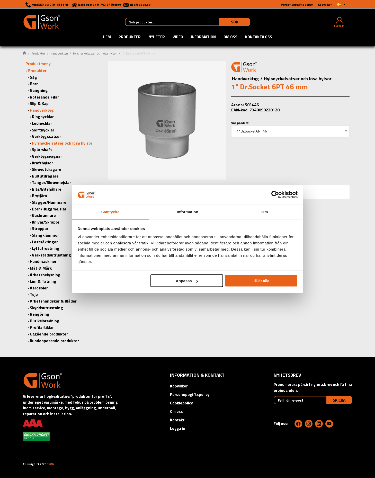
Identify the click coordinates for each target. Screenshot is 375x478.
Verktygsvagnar (47, 156)
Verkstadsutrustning (51, 255)
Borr (34, 84)
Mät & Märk (41, 268)
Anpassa (187, 281)
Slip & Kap (39, 103)
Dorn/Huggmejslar (49, 209)
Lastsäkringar (45, 242)
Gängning (39, 90)
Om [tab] (264, 211)
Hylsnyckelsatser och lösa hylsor (95, 53)
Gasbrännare (44, 215)
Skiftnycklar (43, 130)
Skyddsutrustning (46, 308)
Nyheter (156, 37)
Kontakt (177, 420)
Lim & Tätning (43, 281)
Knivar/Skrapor (45, 222)
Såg (33, 77)
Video (178, 37)
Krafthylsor (42, 163)
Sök (234, 22)
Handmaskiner (43, 261)
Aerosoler (39, 288)
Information (203, 37)
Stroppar (40, 228)
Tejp (34, 294)
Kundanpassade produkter (54, 341)
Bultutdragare (45, 176)
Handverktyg (59, 53)
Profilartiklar (42, 327)
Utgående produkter (49, 334)
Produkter (130, 37)
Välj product (240, 122)
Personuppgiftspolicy (189, 394)
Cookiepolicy (181, 403)
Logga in (177, 428)
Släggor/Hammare (49, 202)
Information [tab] (187, 211)
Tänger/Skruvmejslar (51, 182)
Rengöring (39, 314)
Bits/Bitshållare (46, 189)
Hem (107, 37)
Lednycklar (42, 123)
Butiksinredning (44, 321)
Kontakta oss (258, 37)
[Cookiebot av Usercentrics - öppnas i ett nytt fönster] (275, 195)
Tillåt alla (261, 281)
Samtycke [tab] (110, 211)
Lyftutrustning (45, 248)
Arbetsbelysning (45, 275)
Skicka (339, 400)
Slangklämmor (45, 235)
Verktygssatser (46, 136)
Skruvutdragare (46, 169)
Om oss (230, 37)
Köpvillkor (179, 386)
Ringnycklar (43, 116)
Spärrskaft (42, 149)
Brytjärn (39, 195)
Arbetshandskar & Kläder (53, 301)
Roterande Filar (44, 97)
